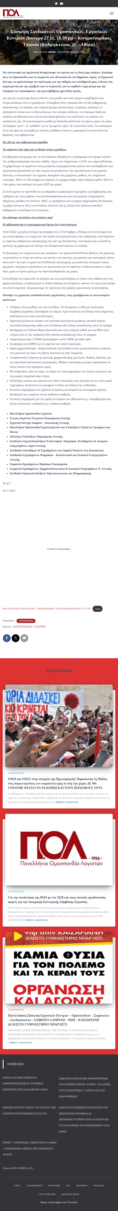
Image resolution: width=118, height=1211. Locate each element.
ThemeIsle (72, 1202)
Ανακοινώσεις (34, 1185)
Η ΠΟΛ (17, 1185)
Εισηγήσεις (54, 1185)
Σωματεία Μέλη (70, 1194)
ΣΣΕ (68, 1185)
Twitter (56, 4)
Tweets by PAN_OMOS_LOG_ (18, 1168)
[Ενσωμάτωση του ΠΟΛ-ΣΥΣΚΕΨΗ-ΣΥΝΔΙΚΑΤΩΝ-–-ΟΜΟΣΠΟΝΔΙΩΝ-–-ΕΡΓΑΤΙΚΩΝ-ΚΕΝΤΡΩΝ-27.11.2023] (59, 549)
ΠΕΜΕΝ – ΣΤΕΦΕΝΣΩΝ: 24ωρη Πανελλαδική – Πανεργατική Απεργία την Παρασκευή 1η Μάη (29, 1148)
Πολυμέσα (82, 1185)
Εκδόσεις (99, 1185)
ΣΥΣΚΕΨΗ (40, 626)
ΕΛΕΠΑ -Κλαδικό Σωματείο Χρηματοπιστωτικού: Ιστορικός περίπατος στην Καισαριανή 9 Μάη (25, 1083)
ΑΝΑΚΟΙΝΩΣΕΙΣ (26, 621)
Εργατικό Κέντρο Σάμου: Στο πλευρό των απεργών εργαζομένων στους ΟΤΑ (29, 1110)
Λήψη (97, 609)
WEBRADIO (15, 1064)
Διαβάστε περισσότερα (67, 802)
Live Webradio (47, 1194)
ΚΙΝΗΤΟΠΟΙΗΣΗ (22, 626)
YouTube (61, 4)
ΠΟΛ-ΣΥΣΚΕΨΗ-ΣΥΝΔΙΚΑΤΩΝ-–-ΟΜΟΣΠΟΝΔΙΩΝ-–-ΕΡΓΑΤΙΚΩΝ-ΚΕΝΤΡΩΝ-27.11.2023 (47, 609)
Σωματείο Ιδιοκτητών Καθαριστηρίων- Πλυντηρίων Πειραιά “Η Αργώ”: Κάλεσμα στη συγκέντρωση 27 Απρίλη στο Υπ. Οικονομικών (84, 1087)
